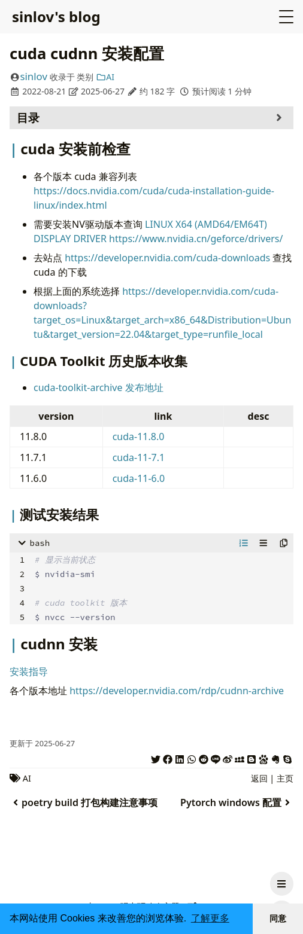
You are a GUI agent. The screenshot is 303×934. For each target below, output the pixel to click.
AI (105, 77)
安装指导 (29, 671)
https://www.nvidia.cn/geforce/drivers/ (196, 238)
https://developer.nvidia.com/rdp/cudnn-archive (176, 690)
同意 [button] (277, 918)
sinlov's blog (56, 16)
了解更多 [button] (210, 918)
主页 (285, 778)
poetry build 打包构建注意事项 (83, 802)
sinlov (33, 76)
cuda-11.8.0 (139, 436)
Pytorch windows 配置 (236, 802)
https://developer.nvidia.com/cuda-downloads (167, 257)
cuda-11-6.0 (139, 478)
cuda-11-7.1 (139, 457)
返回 (259, 778)
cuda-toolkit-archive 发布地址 (98, 387)
